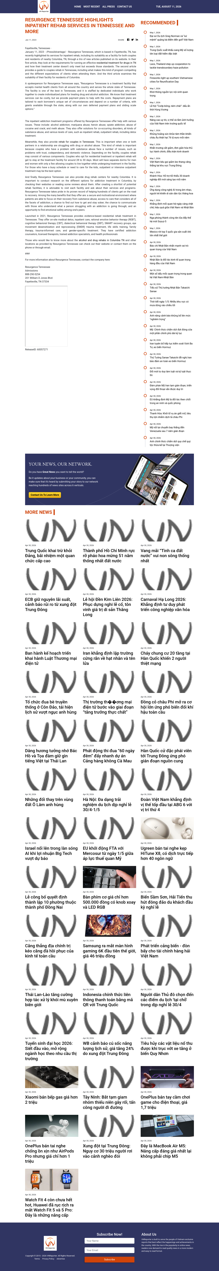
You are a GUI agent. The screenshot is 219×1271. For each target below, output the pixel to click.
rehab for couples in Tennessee (76, 141)
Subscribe (109, 1259)
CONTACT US (124, 6)
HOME (77, 6)
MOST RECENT (91, 6)
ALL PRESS (108, 6)
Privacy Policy (48, 1259)
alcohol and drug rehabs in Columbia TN (101, 240)
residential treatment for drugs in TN (116, 62)
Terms (37, 1259)
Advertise (61, 1259)
